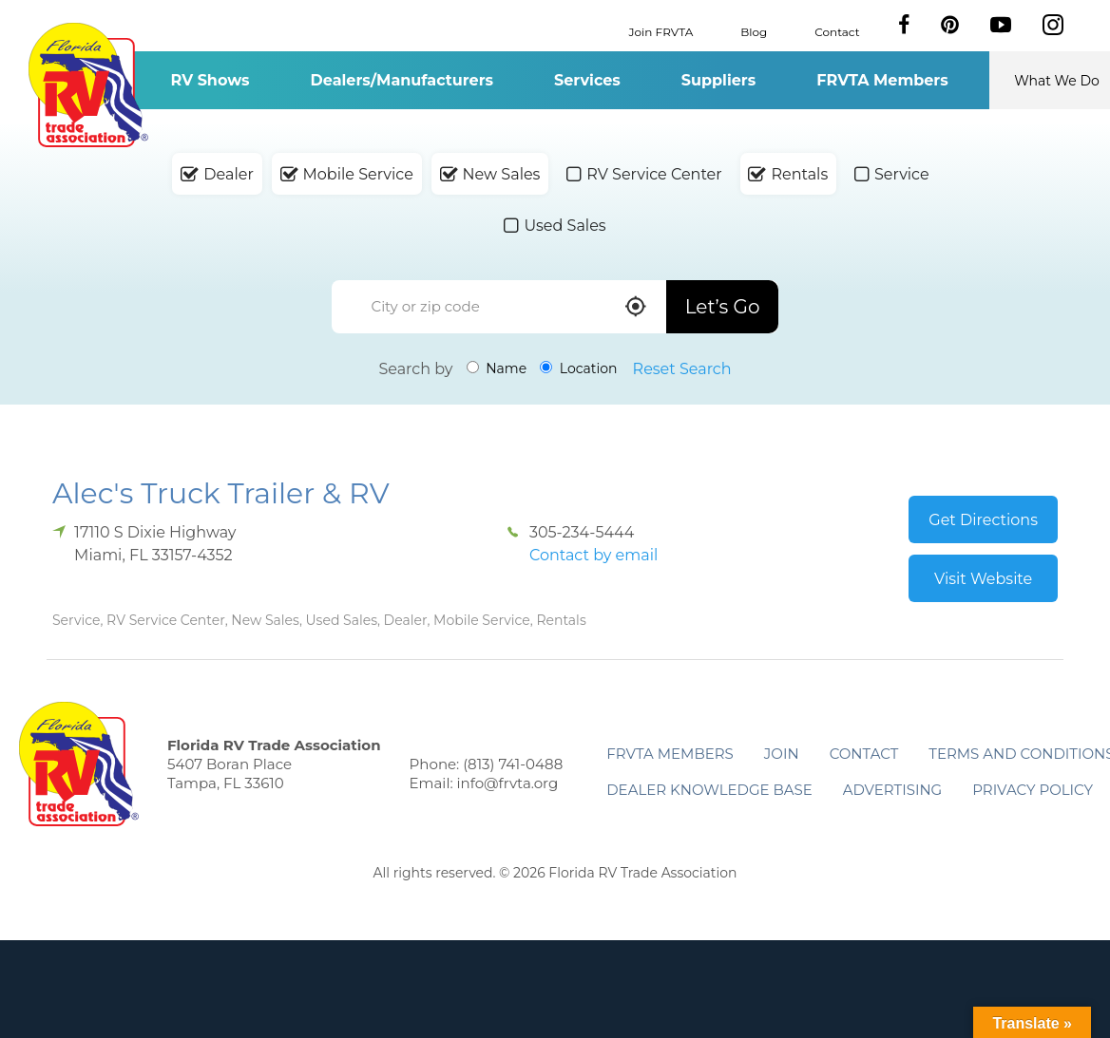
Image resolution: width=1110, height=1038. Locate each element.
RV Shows (209, 80)
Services (587, 80)
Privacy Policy (1032, 790)
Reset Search (682, 369)
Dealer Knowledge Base (709, 790)
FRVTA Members (882, 80)
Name (497, 368)
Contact (836, 31)
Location (578, 368)
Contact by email (593, 555)
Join (781, 754)
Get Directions (983, 520)
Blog (753, 31)
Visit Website (983, 579)
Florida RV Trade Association (88, 85)
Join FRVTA (661, 31)
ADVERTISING (893, 790)
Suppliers (718, 80)
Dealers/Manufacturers (402, 80)
